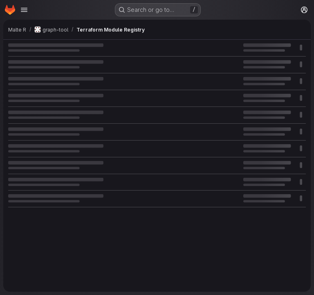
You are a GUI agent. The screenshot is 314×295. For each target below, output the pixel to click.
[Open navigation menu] (24, 9)
